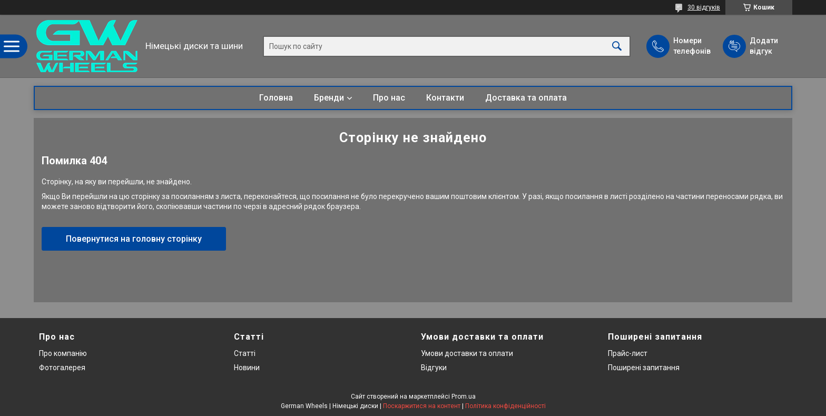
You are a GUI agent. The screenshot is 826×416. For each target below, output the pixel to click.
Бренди (329, 98)
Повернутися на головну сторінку (134, 239)
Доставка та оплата (526, 98)
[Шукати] (617, 46)
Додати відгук (764, 45)
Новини (247, 367)
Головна (276, 98)
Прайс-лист (627, 353)
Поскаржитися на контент (421, 406)
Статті (244, 353)
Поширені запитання (644, 367)
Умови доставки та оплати (467, 353)
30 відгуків (703, 7)
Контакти (445, 98)
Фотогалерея (62, 367)
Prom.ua (463, 396)
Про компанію (63, 353)
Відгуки (434, 367)
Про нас (389, 98)
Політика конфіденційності (505, 406)
